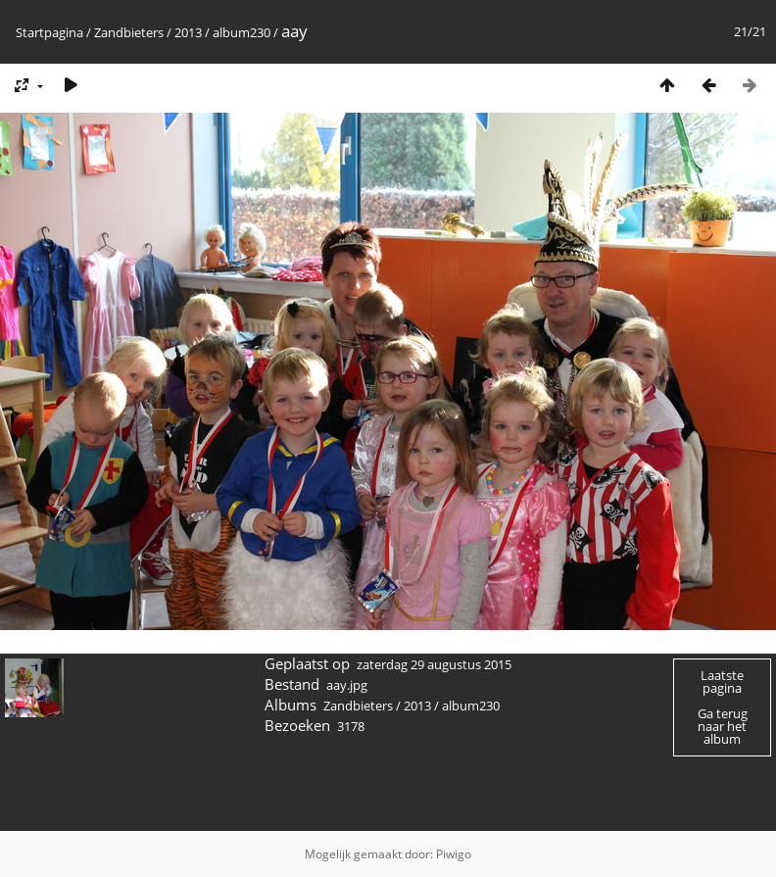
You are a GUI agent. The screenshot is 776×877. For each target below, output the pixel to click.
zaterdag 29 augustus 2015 (434, 664)
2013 (188, 32)
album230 (241, 32)
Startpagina (49, 32)
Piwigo (453, 854)
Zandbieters (129, 32)
